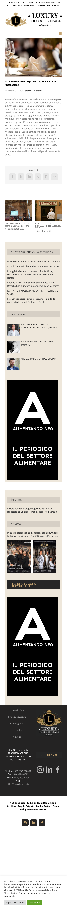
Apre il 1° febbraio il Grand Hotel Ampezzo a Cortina (33, 266)
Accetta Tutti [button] (34, 902)
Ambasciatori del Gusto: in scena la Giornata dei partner (18, 225)
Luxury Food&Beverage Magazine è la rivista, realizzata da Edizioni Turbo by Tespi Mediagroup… (33, 510)
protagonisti (18, 723)
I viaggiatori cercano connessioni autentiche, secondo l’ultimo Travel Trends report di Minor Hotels (30, 275)
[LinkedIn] (49, 769)
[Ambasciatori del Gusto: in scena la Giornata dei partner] (18, 202)
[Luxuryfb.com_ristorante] (33, 57)
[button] (7, 216)
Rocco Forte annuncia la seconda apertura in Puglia (33, 261)
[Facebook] (58, 769)
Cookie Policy (43, 806)
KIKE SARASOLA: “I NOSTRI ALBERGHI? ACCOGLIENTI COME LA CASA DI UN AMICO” (39, 326)
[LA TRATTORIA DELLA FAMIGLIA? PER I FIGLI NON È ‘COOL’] (48, 202)
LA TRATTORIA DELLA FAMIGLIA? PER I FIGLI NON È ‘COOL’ (48, 226)
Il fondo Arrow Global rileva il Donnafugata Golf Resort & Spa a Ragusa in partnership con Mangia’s (33, 284)
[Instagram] (40, 769)
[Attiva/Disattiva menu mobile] (60, 33)
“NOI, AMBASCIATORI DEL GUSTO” (38, 359)
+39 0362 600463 (23, 771)
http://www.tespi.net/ (18, 784)
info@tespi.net (21, 777)
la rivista (15, 524)
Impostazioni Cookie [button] (15, 902)
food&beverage (18, 717)
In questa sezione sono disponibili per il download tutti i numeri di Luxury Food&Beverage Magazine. (32, 534)
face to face (17, 314)
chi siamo (16, 500)
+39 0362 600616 (20, 774)
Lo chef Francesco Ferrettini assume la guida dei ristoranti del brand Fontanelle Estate (31, 300)
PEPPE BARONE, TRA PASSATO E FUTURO (37, 343)
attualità (29, 90)
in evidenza (39, 90)
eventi (18, 737)
